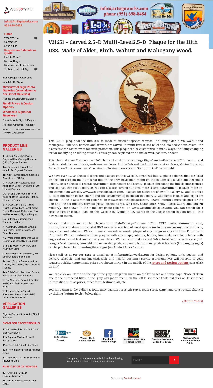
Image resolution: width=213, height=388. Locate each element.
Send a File (10, 46)
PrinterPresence (132, 378)
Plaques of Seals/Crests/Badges (19, 99)
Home (8, 33)
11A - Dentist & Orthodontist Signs (20, 345)
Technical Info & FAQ (16, 69)
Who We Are (11, 38)
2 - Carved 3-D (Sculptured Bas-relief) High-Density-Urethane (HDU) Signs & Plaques (21, 185)
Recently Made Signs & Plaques (19, 120)
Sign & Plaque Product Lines (17, 77)
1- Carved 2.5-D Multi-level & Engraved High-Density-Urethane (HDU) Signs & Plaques (20, 159)
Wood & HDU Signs (13, 82)
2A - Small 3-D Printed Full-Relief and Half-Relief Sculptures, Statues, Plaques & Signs (21, 196)
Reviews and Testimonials (19, 65)
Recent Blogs (12, 61)
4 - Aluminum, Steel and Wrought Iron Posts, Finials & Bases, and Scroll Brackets (19, 230)
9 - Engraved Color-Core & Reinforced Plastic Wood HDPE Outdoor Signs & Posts (19, 294)
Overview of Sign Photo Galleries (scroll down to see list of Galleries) (19, 90)
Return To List (193, 301)
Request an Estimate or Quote (20, 52)
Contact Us (10, 42)
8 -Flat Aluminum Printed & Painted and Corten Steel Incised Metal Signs (20, 283)
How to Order (12, 57)
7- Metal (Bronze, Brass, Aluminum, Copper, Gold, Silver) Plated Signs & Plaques (21, 264)
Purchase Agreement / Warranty (19, 125)
